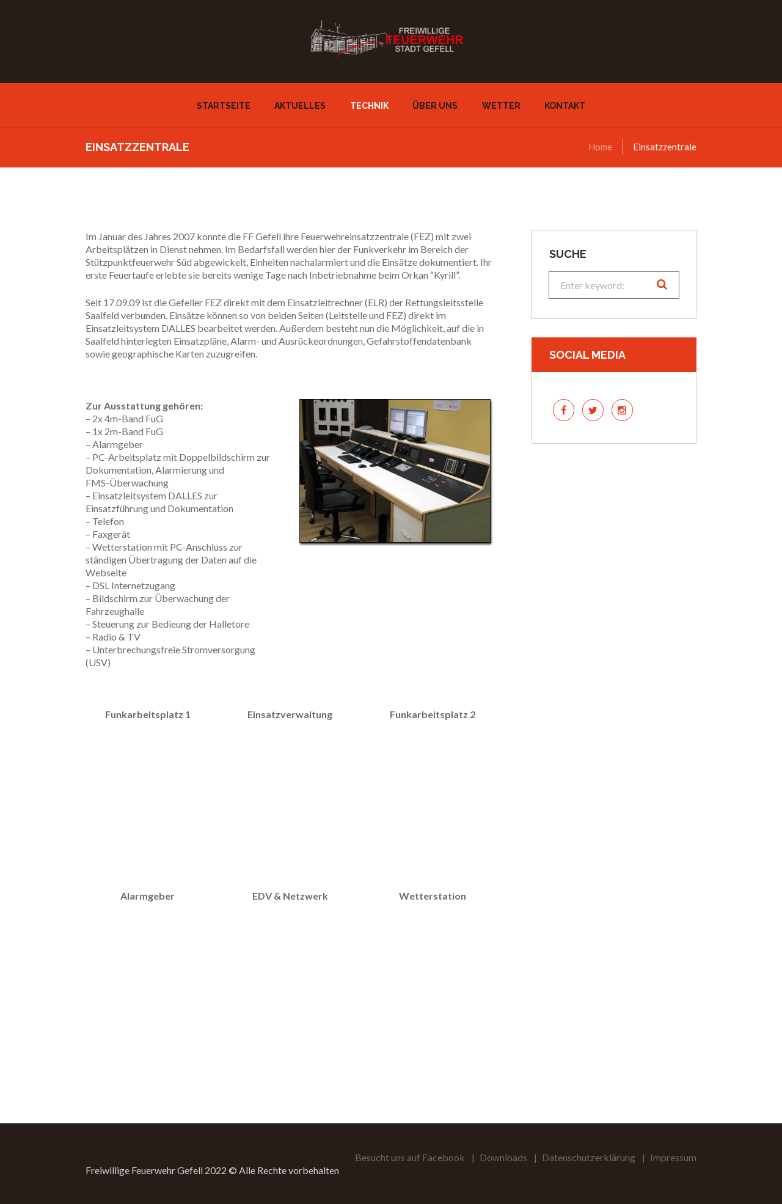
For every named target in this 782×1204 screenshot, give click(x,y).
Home (600, 146)
